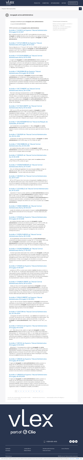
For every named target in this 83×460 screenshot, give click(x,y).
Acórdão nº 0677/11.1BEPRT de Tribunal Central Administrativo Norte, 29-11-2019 (24, 89)
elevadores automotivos (38, 397)
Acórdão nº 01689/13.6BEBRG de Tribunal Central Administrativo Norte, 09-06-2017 (25, 207)
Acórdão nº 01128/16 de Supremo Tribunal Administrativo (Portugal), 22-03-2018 (28, 218)
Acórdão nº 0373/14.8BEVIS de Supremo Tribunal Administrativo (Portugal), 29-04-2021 (25, 44)
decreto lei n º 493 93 (58, 25)
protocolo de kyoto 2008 (14, 399)
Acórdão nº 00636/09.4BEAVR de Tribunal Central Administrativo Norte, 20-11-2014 (25, 165)
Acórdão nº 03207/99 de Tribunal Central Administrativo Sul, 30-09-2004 (28, 312)
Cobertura (45, 3)
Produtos (37, 3)
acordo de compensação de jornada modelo (19, 397)
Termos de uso (8, 456)
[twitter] (70, 441)
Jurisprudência (27, 448)
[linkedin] (76, 441)
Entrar (64, 3)
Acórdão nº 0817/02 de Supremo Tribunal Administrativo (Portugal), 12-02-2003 (28, 344)
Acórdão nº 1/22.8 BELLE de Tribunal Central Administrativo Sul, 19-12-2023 (28, 189)
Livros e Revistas (65, 448)
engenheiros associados (59, 29)
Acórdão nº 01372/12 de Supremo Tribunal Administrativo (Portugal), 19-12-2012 (28, 326)
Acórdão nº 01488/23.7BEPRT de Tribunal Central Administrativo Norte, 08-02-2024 (25, 282)
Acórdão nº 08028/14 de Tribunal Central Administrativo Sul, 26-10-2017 (28, 177)
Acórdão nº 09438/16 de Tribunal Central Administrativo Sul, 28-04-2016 (28, 135)
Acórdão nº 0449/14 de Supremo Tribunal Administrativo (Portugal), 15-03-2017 (28, 31)
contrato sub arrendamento (60, 28)
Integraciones (55, 3)
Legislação (7, 448)
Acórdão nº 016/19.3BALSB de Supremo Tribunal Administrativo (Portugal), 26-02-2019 (25, 72)
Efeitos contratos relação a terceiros (62, 23)
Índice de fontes (46, 450)
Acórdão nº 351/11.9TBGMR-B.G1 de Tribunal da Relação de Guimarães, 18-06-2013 (28, 122)
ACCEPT (77, 458)
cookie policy (72, 458)
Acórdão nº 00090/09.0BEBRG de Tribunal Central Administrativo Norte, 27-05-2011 (26, 249)
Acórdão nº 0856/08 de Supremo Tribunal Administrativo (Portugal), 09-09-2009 (28, 375)
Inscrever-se (73, 3)
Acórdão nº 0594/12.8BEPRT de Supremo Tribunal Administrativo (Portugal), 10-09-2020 (25, 298)
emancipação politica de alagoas (55, 397)
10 (39, 391)
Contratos (7, 450)
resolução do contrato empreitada (62, 26)
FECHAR (81, 458)
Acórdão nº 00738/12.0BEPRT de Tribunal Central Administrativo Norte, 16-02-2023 (25, 107)
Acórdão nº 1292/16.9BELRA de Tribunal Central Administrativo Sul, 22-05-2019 (24, 145)
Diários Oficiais (27, 450)
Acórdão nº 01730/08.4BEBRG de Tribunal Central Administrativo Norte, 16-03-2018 (25, 56)
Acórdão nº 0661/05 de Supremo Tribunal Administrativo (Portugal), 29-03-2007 (28, 360)
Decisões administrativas (48, 448)
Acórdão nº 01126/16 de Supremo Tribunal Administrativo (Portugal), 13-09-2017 (28, 267)
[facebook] (73, 441)
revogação (18, 24)
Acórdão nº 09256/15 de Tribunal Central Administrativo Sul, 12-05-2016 (28, 156)
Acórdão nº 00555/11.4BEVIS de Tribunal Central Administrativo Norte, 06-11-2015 (25, 235)
